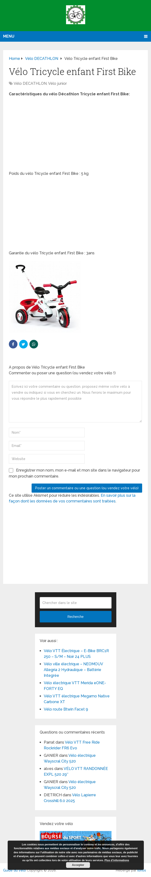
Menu (8, 36)
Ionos (141, 870)
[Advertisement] (75, 135)
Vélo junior (57, 83)
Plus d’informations (117, 860)
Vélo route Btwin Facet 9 (66, 709)
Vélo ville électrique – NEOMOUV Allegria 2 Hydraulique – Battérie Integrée (73, 670)
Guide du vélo (14, 870)
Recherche (75, 617)
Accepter (78, 865)
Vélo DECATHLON (30, 83)
